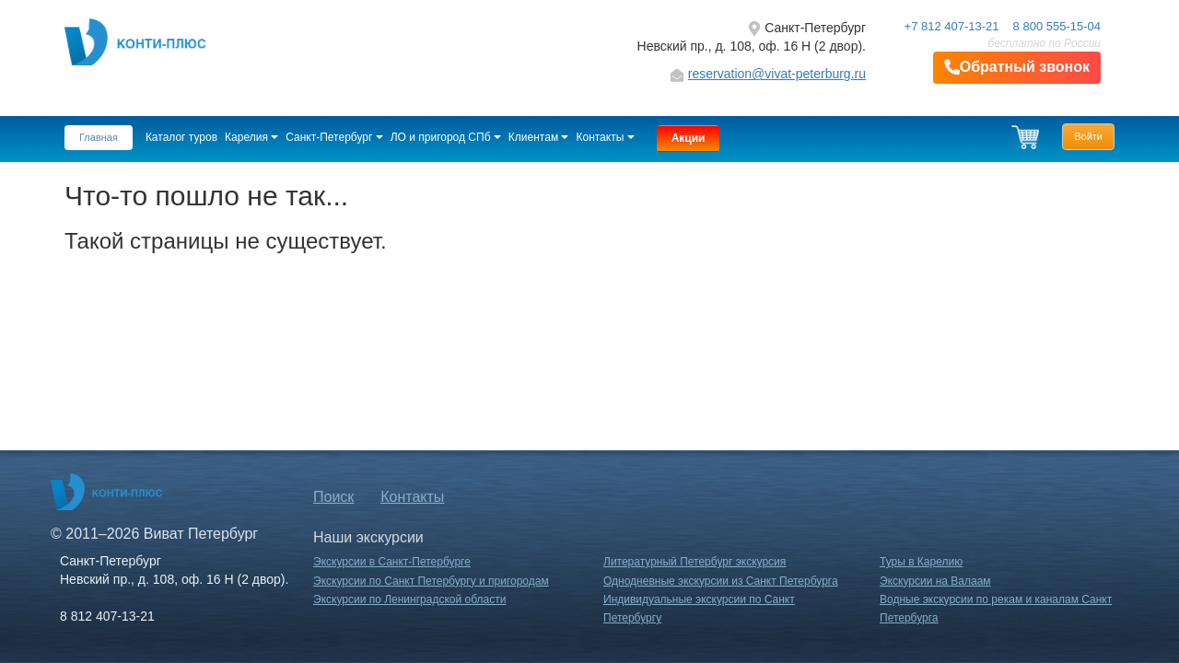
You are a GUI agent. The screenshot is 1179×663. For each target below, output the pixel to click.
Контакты (605, 137)
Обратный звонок (1017, 67)
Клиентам (538, 137)
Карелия (251, 137)
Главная (98, 137)
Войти (1088, 136)
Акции (688, 138)
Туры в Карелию (921, 561)
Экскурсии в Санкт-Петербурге (392, 561)
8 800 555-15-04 (1057, 26)
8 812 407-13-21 (107, 616)
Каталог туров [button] (181, 137)
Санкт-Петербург (334, 137)
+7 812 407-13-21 (952, 26)
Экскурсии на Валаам (935, 581)
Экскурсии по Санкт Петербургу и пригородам (431, 581)
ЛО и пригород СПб (446, 137)
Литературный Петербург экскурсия (694, 561)
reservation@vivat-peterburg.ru (777, 73)
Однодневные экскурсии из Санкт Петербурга (720, 581)
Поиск (333, 497)
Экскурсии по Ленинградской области (409, 599)
